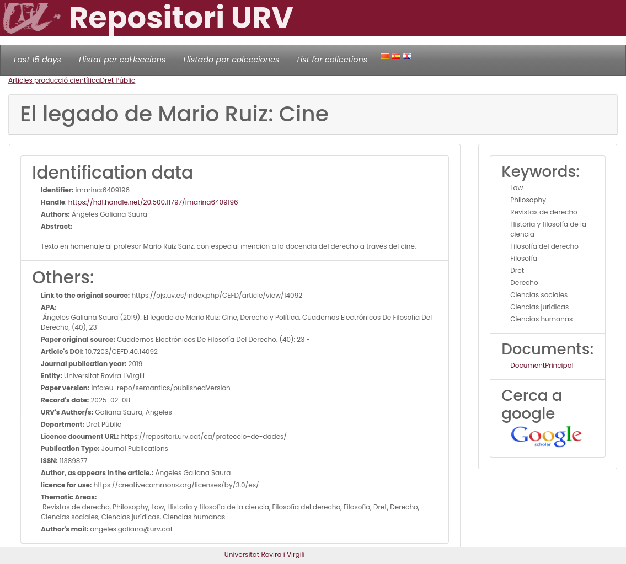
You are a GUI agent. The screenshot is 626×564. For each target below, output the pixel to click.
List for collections (332, 59)
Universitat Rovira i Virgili (264, 554)
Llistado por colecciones (232, 59)
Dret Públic (117, 80)
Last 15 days (37, 59)
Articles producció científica (54, 80)
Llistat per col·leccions (122, 59)
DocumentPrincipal (541, 365)
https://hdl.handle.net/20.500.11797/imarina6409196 (153, 202)
